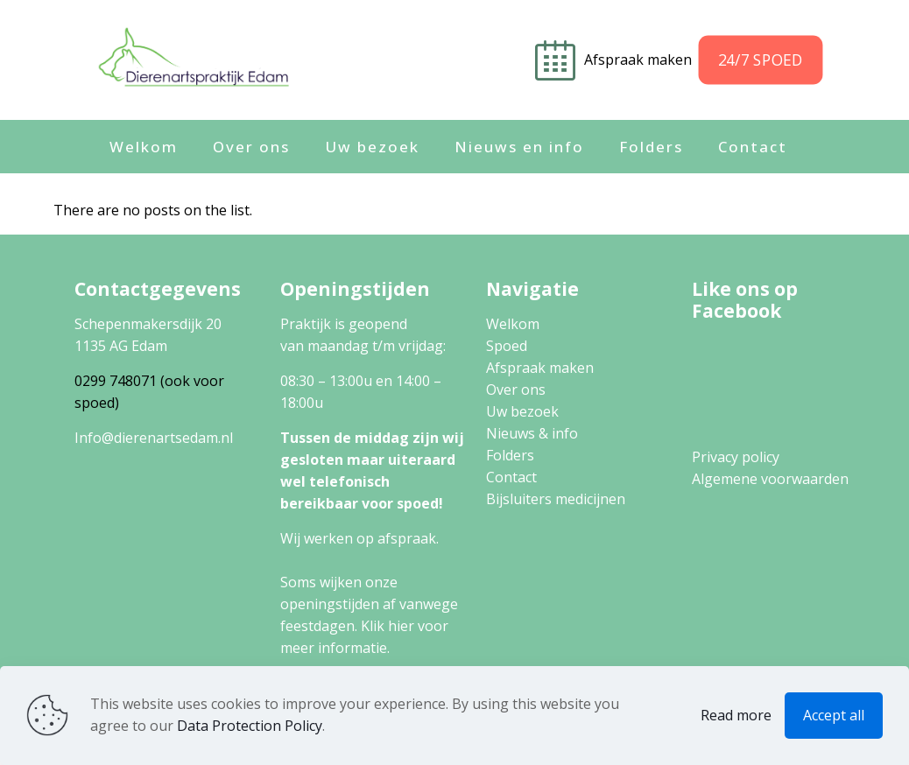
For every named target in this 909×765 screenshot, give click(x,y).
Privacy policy (735, 457)
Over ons (516, 389)
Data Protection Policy (249, 725)
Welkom (512, 323)
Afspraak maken (639, 59)
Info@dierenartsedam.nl (153, 437)
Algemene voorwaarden (770, 478)
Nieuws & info (532, 433)
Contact (511, 477)
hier (401, 625)
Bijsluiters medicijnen (555, 499)
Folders (510, 455)
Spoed (506, 345)
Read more (736, 715)
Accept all (833, 715)
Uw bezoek (522, 411)
